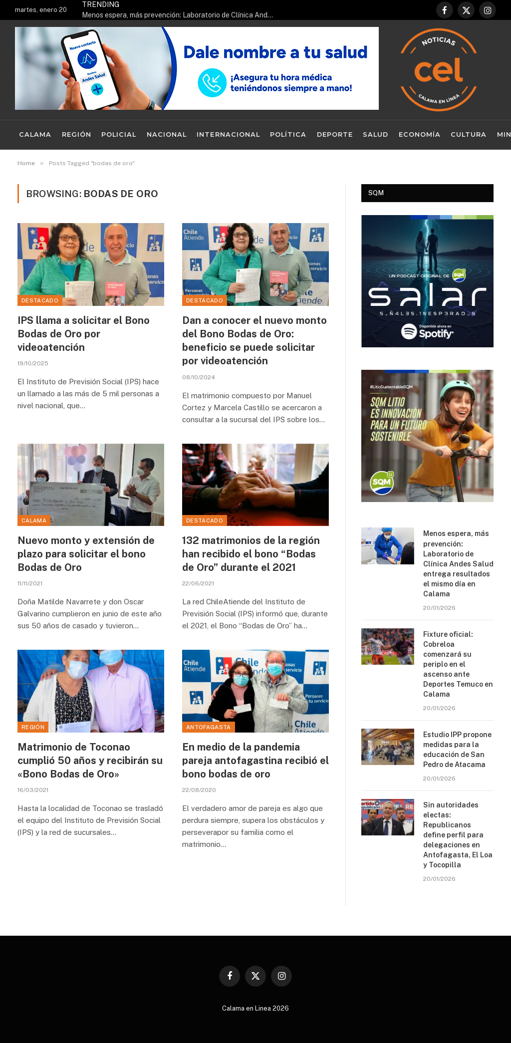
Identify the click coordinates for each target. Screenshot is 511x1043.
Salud (375, 134)
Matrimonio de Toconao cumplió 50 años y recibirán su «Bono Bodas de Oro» (90, 760)
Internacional (228, 134)
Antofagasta (208, 727)
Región (76, 134)
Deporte (335, 134)
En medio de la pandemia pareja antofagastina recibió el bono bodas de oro (255, 760)
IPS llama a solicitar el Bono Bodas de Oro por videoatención (83, 333)
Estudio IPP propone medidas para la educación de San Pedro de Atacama (457, 750)
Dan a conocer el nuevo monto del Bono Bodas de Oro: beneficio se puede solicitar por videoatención (254, 340)
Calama (35, 134)
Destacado (39, 300)
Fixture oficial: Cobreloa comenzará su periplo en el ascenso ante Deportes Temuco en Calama (458, 664)
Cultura (469, 134)
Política (288, 134)
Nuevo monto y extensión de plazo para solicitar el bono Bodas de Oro (86, 553)
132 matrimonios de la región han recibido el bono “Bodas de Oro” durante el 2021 (251, 553)
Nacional (167, 134)
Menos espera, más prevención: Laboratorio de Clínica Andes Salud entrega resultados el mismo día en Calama (181, 15)
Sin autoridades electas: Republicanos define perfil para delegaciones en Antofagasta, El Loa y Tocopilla (458, 835)
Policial (118, 134)
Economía (420, 134)
